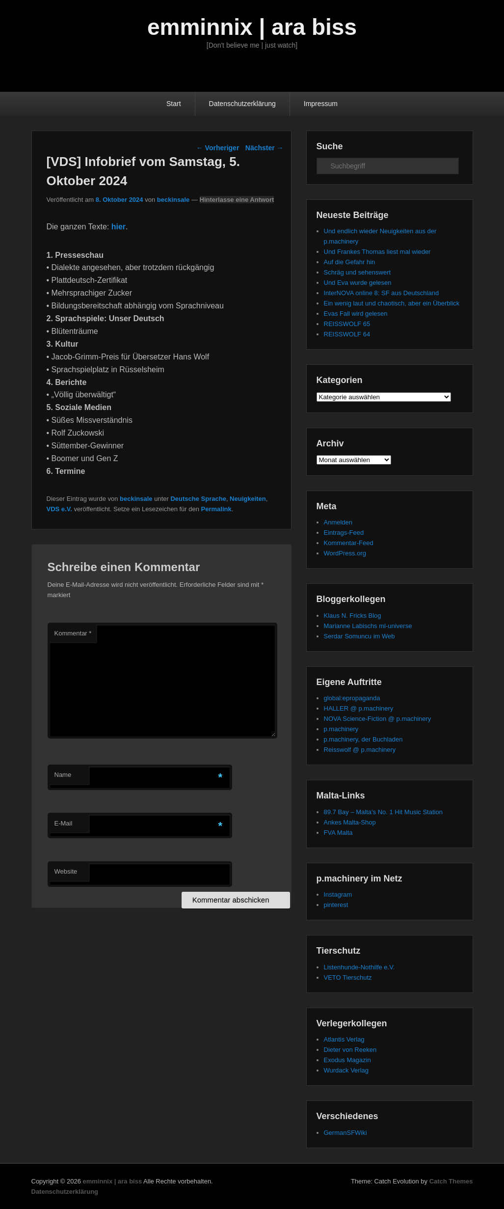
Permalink (216, 509)
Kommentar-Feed (348, 543)
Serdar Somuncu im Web (359, 636)
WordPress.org (345, 553)
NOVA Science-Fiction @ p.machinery (377, 718)
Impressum (321, 104)
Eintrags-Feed (344, 532)
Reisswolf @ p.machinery (360, 749)
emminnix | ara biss (252, 27)
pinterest (336, 904)
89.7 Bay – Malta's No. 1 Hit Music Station (383, 812)
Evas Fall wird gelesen (356, 313)
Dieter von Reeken (350, 1049)
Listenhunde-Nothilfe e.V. (359, 967)
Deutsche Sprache (198, 498)
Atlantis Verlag (344, 1039)
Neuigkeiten (248, 498)
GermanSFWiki (345, 1132)
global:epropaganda (352, 698)
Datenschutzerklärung (242, 104)
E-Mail (63, 823)
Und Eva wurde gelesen (358, 282)
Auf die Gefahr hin (349, 262)
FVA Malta (338, 832)
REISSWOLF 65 (347, 324)
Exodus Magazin (347, 1060)
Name (63, 774)
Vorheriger (217, 148)
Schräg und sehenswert (357, 272)
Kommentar (73, 633)
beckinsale (173, 199)
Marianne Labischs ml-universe (368, 626)
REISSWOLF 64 (347, 334)
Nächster (264, 148)
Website (66, 871)
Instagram (338, 894)
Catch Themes (451, 1181)
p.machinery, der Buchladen (363, 739)
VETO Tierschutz (348, 977)
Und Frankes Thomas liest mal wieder (377, 251)
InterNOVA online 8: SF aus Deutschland (381, 293)
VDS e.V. (59, 509)
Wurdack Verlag (346, 1070)
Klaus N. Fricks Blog (352, 615)
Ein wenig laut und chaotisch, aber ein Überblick (392, 303)
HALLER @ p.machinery (359, 708)
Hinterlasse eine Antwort (237, 199)
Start (173, 104)
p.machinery (341, 729)
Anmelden (338, 522)
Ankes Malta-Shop (350, 822)
